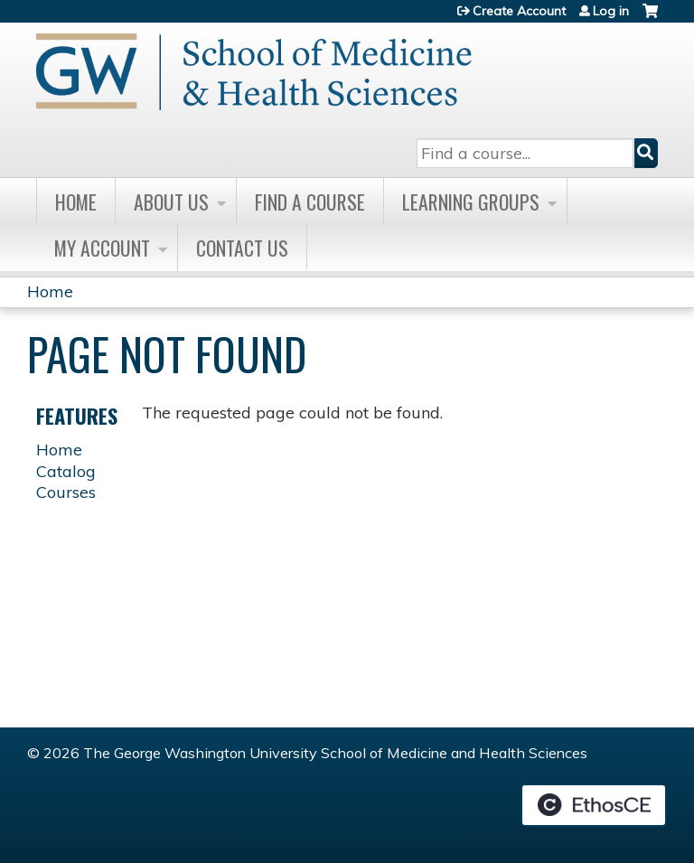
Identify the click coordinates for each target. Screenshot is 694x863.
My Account (102, 247)
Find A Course (310, 201)
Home (76, 201)
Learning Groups (470, 201)
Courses (66, 492)
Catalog (66, 471)
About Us (171, 201)
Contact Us (242, 247)
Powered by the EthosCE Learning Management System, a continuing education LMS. (593, 805)
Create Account (519, 11)
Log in (611, 11)
